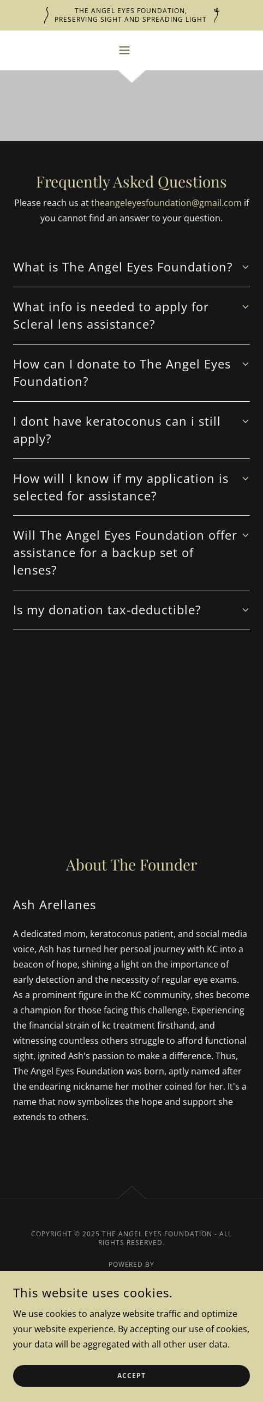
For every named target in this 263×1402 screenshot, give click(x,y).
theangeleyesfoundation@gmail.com (166, 203)
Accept (131, 1376)
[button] (131, 50)
